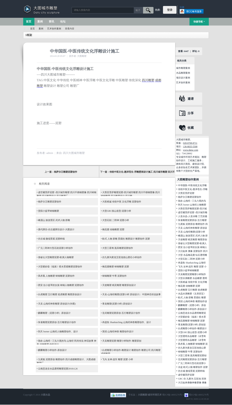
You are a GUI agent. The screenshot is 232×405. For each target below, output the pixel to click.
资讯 (51, 21)
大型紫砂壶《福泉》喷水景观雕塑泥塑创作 (60, 266)
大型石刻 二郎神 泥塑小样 (115, 220)
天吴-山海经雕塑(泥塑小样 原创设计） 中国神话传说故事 (131, 294)
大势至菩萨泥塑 (186, 193)
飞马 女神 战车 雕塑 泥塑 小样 (117, 359)
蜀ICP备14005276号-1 (173, 394)
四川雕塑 (148, 80)
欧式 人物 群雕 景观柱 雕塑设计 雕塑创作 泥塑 (126, 238)
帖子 (138, 10)
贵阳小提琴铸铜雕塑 (48, 211)
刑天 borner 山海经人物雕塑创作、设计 (58, 331)
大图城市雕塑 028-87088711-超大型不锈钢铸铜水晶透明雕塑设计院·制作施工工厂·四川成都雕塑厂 (24, 29)
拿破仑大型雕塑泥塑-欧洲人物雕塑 (56, 257)
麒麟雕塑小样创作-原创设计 (52, 350)
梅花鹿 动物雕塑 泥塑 (113, 229)
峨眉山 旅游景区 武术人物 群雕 (54, 220)
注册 (182, 7)
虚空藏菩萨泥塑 (186, 374)
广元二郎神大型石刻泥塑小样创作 (55, 248)
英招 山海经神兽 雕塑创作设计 (118, 331)
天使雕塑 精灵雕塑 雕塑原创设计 (119, 285)
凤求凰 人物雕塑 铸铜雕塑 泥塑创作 (56, 276)
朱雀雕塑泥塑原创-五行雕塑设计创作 (57, 322)
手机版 (131, 394)
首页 (28, 21)
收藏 (191, 127)
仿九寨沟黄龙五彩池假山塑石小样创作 (122, 257)
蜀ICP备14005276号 (199, 394)
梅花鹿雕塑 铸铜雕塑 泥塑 (115, 266)
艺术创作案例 (54, 28)
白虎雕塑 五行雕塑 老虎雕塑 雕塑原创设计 (60, 294)
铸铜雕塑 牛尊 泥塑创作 (114, 276)
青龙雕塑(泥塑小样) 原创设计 (117, 303)
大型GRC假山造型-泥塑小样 (116, 211)
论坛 (63, 21)
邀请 (191, 98)
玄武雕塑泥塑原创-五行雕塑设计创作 (121, 313)
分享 (191, 113)
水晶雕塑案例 (183, 73)
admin (49, 153)
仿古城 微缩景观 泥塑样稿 (51, 238)
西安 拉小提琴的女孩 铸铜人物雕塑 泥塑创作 (61, 285)
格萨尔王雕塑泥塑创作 (65, 172)
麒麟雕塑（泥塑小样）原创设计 (54, 313)
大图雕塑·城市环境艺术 (150, 394)
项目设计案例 (183, 77)
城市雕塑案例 (183, 68)
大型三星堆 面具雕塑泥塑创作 (117, 248)
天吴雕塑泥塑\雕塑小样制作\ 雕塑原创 (121, 340)
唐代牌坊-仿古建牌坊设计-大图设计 (56, 229)
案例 (40, 21)
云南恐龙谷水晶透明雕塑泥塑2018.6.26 (58, 368)
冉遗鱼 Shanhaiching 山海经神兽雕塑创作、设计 (126, 322)
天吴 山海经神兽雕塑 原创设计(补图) (57, 303)
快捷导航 (198, 21)
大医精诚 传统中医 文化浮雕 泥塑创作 (121, 201)
